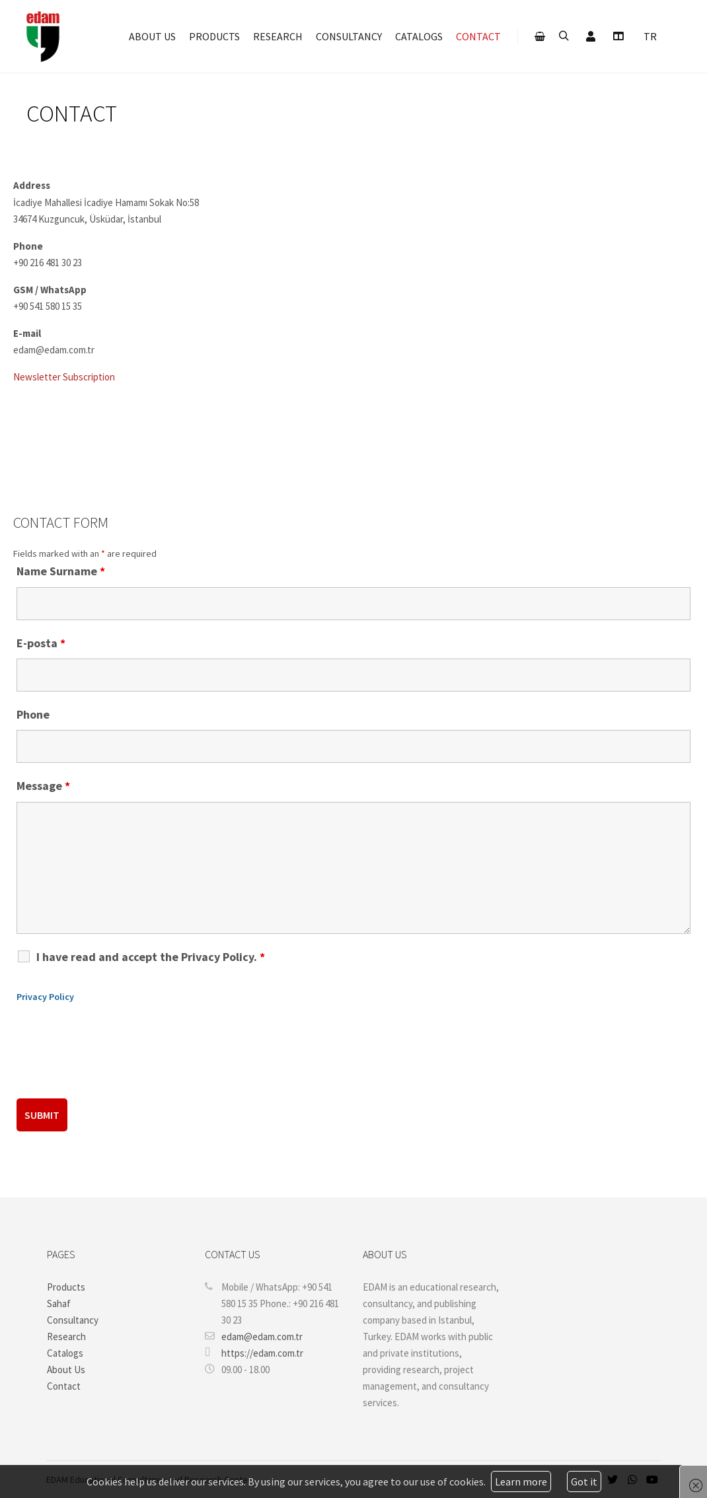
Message (43, 785)
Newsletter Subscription (64, 377)
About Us (66, 1369)
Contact (64, 1386)
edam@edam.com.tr (254, 1336)
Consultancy (72, 1320)
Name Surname (61, 571)
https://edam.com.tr (254, 1353)
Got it (584, 1481)
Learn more (521, 1481)
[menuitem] (650, 38)
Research (66, 1336)
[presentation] (117, 1056)
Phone (33, 714)
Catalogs (65, 1353)
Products (66, 1287)
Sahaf (59, 1303)
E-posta (41, 643)
